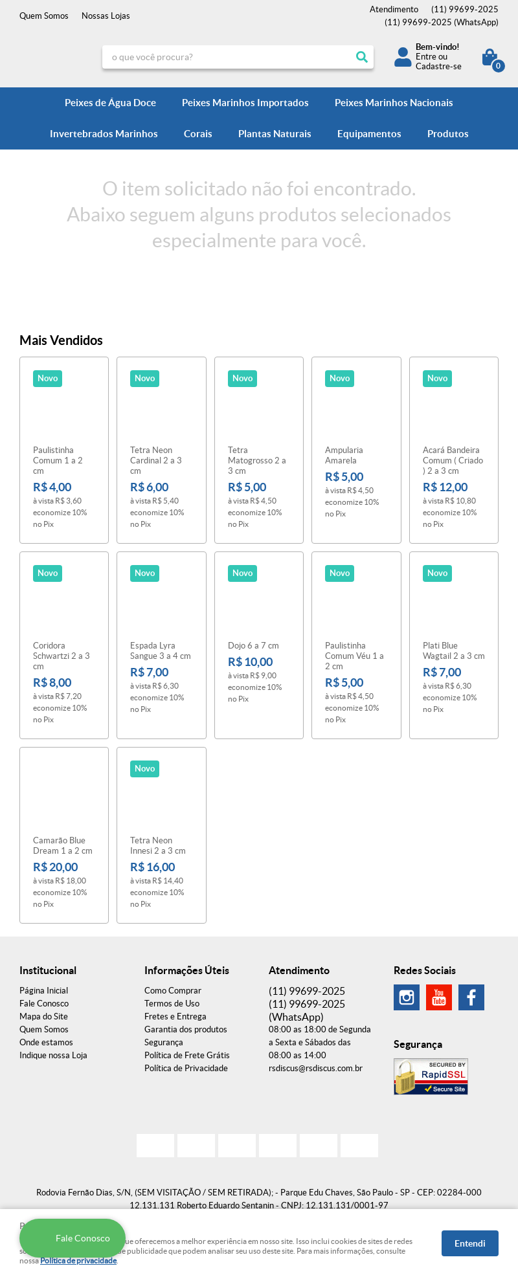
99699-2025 (465, 9)
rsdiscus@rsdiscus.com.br (316, 1068)
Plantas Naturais (274, 133)
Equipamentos (369, 133)
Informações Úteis (186, 970)
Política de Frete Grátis (187, 1055)
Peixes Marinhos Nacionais (394, 102)
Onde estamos (46, 1042)
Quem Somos (44, 16)
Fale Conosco (44, 1003)
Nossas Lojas (106, 16)
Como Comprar (172, 990)
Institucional (47, 970)
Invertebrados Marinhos (104, 133)
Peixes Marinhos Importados (245, 102)
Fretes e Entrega (175, 1016)
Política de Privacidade (186, 1068)
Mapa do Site (43, 1016)
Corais (198, 133)
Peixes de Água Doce (110, 102)
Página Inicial (43, 990)
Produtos (448, 133)
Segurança (163, 1042)
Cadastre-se (439, 66)
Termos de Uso (171, 1003)
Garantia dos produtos (185, 1029)
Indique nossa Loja (53, 1055)
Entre (426, 56)
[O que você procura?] (362, 57)
